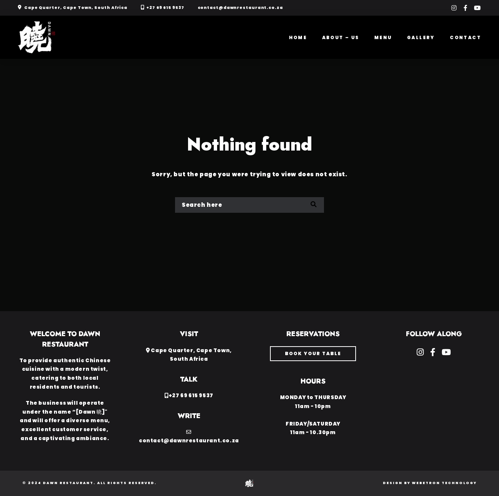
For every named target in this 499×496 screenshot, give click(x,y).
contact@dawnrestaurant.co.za (240, 7)
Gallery (421, 37)
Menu (383, 37)
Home (298, 37)
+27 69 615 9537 (165, 7)
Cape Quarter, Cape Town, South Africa (75, 7)
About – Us (340, 37)
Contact (465, 37)
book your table (313, 353)
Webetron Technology (444, 483)
